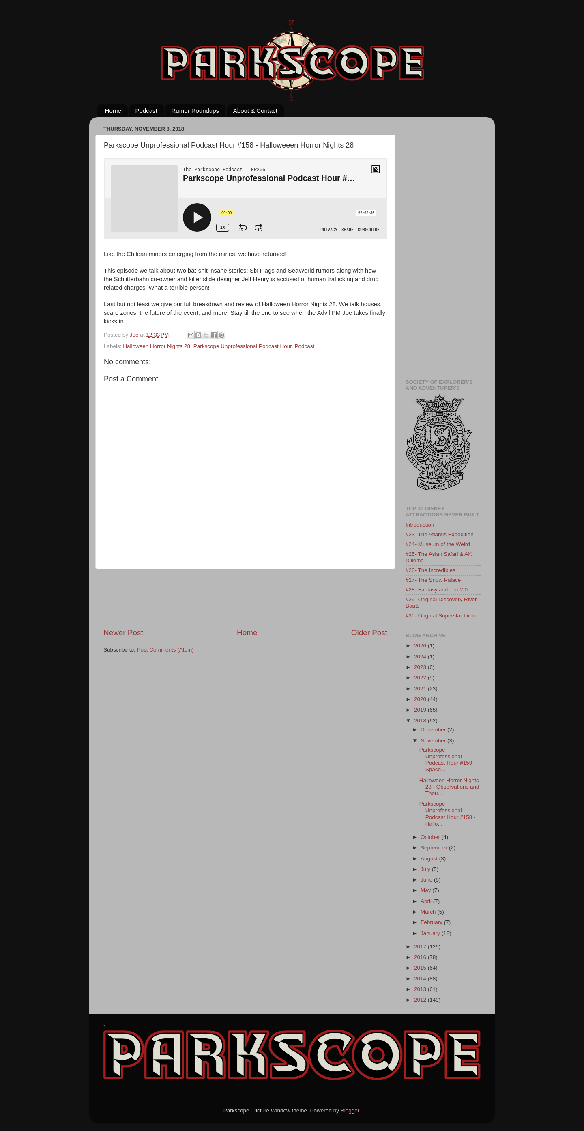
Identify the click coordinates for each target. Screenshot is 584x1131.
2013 (421, 989)
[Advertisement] (251, 598)
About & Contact (255, 110)
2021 (421, 689)
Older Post (369, 632)
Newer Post (123, 632)
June (427, 880)
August (430, 859)
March (429, 912)
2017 (421, 947)
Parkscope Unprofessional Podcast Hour (242, 346)
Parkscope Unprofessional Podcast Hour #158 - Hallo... (447, 814)
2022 (421, 678)
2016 (421, 957)
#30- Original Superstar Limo (441, 616)
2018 (421, 721)
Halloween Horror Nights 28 (156, 346)
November (434, 741)
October (431, 837)
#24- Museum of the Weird (438, 544)
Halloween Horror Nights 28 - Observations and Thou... (449, 786)
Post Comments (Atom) (165, 650)
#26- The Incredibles (430, 570)
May (426, 890)
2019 (421, 710)
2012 (421, 1000)
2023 (421, 667)
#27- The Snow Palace (433, 580)
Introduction (420, 525)
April (427, 901)
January (431, 933)
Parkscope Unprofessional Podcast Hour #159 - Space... (447, 760)
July (426, 869)
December (434, 730)
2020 (421, 699)
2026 (421, 646)
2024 (421, 657)
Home (113, 110)
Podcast (146, 110)
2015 (421, 968)
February (432, 922)
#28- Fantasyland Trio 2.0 (437, 590)
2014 (421, 979)
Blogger (350, 1110)
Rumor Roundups (195, 110)
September (435, 848)
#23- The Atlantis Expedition (440, 534)
